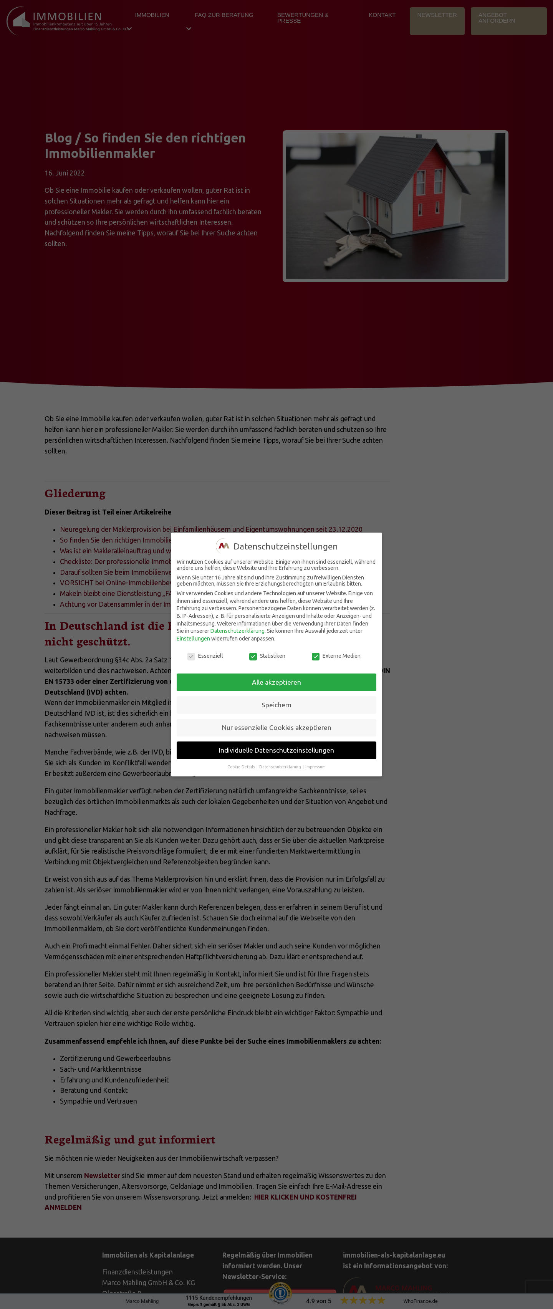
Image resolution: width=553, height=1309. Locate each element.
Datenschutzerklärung (237, 631)
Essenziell (205, 656)
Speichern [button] (276, 704)
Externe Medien (336, 656)
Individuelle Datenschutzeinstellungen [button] (276, 750)
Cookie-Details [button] (241, 767)
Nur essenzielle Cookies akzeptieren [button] (276, 727)
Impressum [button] (315, 767)
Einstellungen (193, 638)
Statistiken (267, 656)
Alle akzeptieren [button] (276, 682)
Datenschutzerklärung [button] (280, 767)
